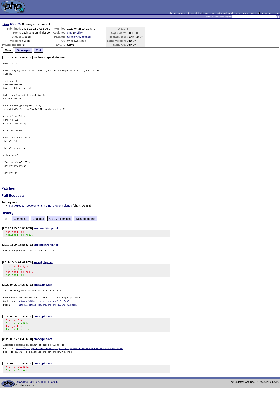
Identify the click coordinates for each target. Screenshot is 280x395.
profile (78, 32)
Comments (20, 218)
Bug (6, 24)
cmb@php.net (43, 288)
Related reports (85, 218)
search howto (242, 13)
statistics (255, 13)
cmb (69, 32)
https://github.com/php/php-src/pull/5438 (43, 304)
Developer (24, 50)
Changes (38, 218)
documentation (194, 13)
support (181, 13)
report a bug (209, 13)
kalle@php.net (43, 263)
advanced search (225, 13)
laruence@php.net (46, 228)
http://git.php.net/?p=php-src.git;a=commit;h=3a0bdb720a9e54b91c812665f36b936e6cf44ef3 (69, 354)
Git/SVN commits (60, 218)
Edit (38, 50)
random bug (266, 13)
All (6, 218)
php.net (172, 13)
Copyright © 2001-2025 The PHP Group (36, 389)
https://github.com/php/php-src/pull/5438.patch (47, 308)
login (277, 13)
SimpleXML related (79, 36)
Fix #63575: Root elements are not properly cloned (40, 205)
